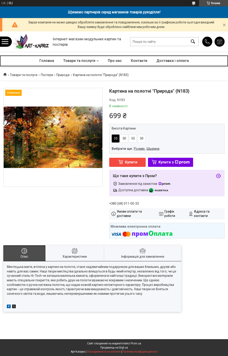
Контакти (139, 60)
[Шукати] (192, 42)
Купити (131, 162)
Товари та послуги (79, 60)
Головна (46, 60)
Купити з (174, 162)
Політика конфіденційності (140, 351)
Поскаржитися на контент (104, 351)
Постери (47, 75)
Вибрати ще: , (135, 149)
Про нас (115, 60)
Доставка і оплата (172, 60)
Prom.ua (136, 343)
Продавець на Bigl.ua (114, 347)
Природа (63, 75)
